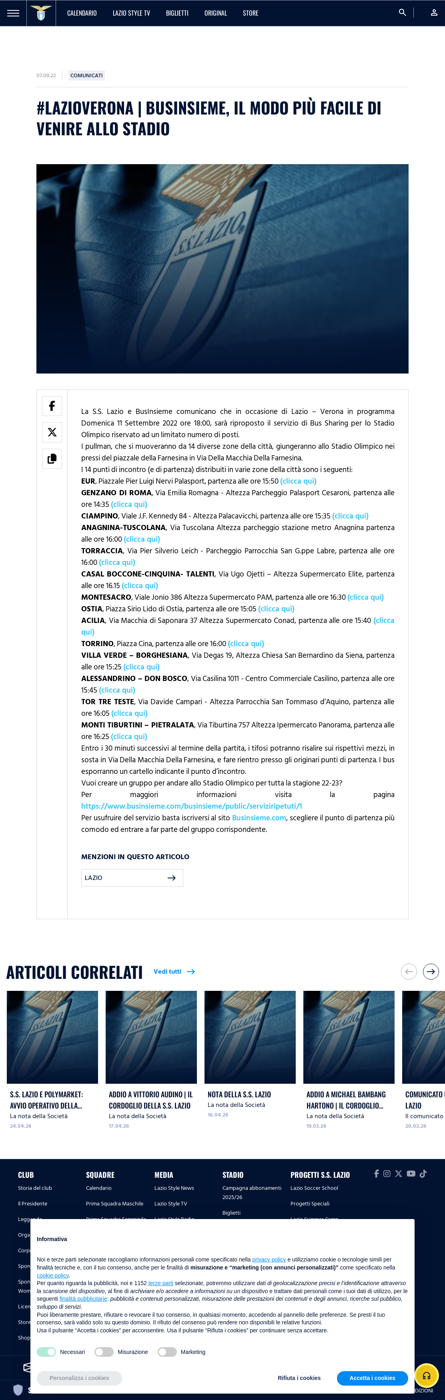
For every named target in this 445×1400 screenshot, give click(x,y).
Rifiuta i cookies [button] (299, 1378)
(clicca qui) (298, 481)
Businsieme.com (259, 818)
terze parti (160, 1283)
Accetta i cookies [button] (372, 1378)
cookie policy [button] (52, 1275)
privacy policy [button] (269, 1259)
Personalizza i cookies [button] (79, 1378)
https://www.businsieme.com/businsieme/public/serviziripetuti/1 (191, 806)
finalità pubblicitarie (83, 1299)
